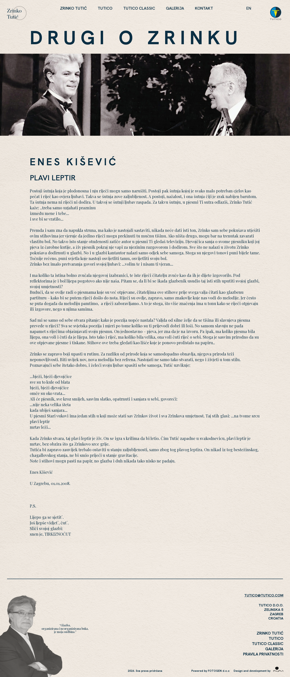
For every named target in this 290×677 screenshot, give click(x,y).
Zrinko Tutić (73, 8)
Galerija (175, 8)
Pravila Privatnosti (263, 654)
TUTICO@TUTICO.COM (263, 595)
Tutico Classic (139, 8)
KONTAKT (204, 8)
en (248, 8)
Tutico (105, 8)
